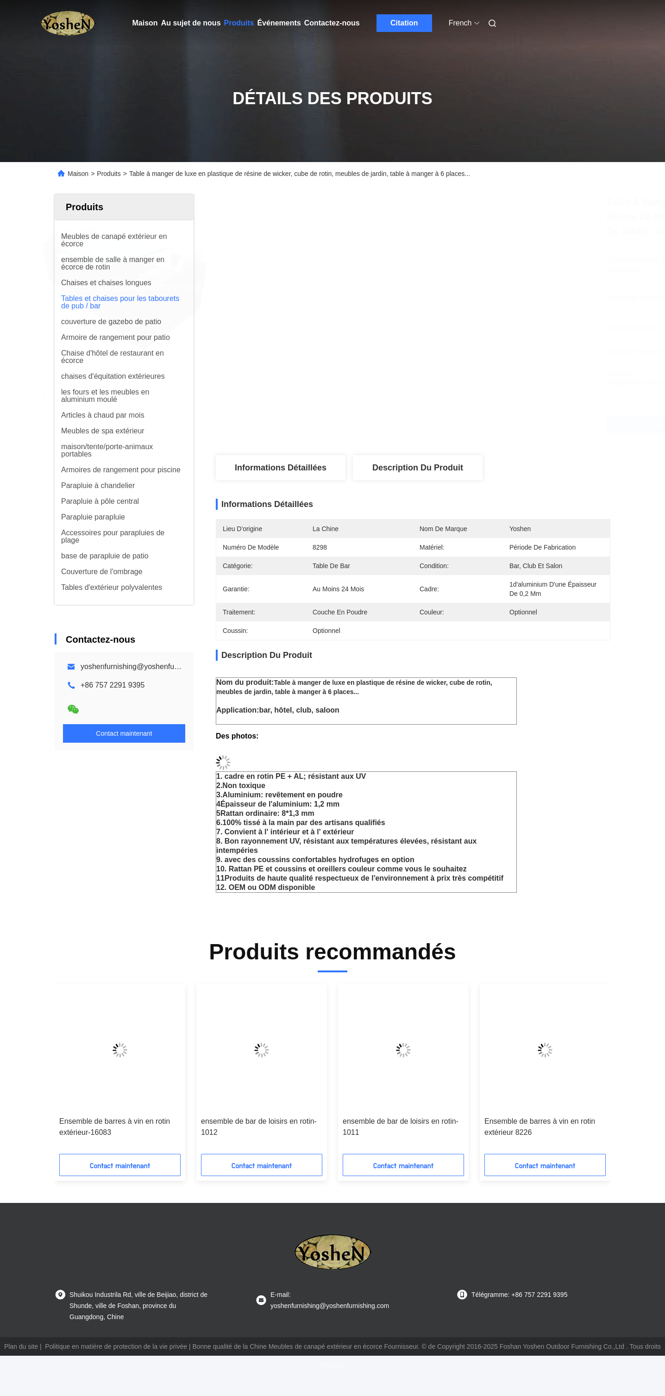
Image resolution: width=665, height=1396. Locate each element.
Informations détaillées (280, 467)
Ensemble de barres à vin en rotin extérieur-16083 (114, 1126)
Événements (279, 23)
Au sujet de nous (191, 23)
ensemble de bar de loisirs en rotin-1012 (259, 1126)
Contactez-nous (332, 23)
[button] (73, 1072)
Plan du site (21, 1346)
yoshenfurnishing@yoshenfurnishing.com (148, 666)
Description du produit (417, 467)
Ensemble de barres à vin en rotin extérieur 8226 (539, 1126)
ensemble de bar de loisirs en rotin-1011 (400, 1126)
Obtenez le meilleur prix (479, 424)
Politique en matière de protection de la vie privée (116, 1346)
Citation (404, 23)
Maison (145, 23)
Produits (239, 23)
